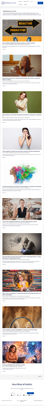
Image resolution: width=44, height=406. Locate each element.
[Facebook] (13, 396)
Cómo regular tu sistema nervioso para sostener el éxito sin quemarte (21, 151)
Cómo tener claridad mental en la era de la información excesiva (19, 223)
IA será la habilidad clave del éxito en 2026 (13, 366)
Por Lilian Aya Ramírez (21, 44)
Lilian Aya (20, 1)
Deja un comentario (5, 44)
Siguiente (40, 377)
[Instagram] (19, 396)
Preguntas (20, 4)
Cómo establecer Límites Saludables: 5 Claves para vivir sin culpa (20, 331)
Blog (30, 1)
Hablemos (24, 4)
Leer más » (4, 49)
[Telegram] (30, 396)
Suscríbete (30, 394)
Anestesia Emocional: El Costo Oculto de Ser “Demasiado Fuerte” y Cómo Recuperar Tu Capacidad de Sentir (20, 258)
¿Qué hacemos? (25, 1)
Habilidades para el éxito (13, 44)
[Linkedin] (25, 396)
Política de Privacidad (22, 401)
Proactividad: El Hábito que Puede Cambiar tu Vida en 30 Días (19, 43)
